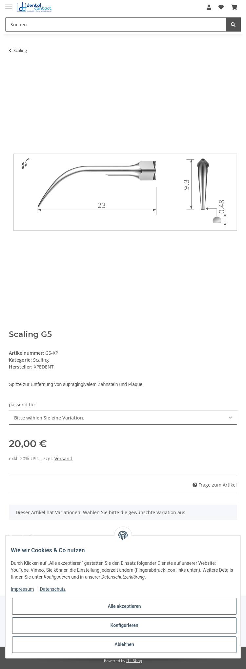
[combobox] (123, 418)
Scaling (41, 360)
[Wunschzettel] (221, 7)
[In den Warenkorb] (14, 71)
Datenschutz (53, 589)
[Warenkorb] (234, 7)
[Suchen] (115, 24)
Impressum (22, 589)
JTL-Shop (134, 660)
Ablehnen (124, 644)
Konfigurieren (124, 625)
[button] (209, 7)
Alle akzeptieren (124, 606)
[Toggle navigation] (8, 4)
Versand (63, 458)
